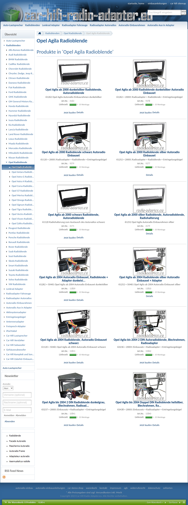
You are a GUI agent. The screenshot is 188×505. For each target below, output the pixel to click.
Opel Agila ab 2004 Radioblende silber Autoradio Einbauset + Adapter (149, 278)
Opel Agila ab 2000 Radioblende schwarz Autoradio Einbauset (73, 153)
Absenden (10, 421)
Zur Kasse (173, 502)
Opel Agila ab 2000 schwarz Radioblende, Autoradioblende (73, 216)
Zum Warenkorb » (155, 502)
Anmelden (9, 415)
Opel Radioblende (73, 33)
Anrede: (7, 383)
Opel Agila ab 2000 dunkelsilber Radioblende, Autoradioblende (73, 91)
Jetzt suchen (183, 12)
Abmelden (21, 415)
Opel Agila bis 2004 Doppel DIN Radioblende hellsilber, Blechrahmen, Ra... (149, 403)
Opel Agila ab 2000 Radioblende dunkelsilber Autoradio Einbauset (149, 91)
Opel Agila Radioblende (98, 33)
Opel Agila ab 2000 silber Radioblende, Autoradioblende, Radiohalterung (149, 216)
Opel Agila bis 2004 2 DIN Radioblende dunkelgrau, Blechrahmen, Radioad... (73, 403)
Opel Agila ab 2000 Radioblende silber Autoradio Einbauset (149, 153)
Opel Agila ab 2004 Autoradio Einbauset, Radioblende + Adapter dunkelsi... (73, 278)
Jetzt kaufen (70, 112)
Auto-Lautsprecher (12, 367)
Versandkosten (103, 492)
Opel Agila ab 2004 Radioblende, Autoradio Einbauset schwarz (73, 341)
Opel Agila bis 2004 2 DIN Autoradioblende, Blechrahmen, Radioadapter (149, 341)
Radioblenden (52, 33)
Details (80, 112)
